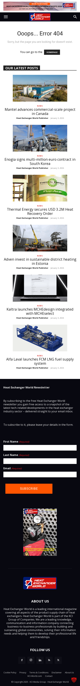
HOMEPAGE (52, 52)
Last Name (16, 455)
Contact (48, 676)
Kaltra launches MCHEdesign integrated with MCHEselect (40, 311)
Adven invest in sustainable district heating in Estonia (40, 261)
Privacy (22, 672)
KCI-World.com (35, 676)
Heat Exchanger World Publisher (32, 118)
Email (12, 468)
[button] (5, 16)
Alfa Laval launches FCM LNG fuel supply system (40, 361)
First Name (16, 442)
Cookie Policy (10, 672)
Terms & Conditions (38, 672)
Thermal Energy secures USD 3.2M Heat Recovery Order (40, 211)
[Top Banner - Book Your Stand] (40, 6)
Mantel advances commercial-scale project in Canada (40, 111)
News (40, 106)
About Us (69, 672)
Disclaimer (57, 672)
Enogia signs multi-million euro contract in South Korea (40, 161)
